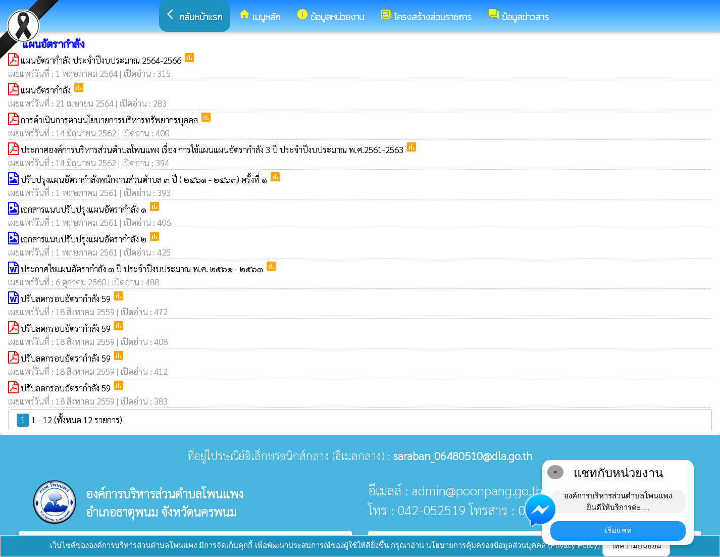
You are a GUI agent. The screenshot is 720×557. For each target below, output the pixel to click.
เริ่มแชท (618, 530)
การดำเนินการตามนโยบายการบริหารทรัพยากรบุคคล (110, 119)
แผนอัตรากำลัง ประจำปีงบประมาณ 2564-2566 (102, 60)
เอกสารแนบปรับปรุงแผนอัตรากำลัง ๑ (84, 209)
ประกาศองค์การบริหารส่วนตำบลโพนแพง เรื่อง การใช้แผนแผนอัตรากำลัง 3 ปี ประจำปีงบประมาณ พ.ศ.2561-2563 (213, 149)
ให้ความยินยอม (636, 545)
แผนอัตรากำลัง (47, 89)
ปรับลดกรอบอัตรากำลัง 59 (67, 298)
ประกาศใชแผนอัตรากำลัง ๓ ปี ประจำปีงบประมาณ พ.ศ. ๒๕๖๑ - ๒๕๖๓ (143, 268)
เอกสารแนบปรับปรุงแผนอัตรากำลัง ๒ (84, 238)
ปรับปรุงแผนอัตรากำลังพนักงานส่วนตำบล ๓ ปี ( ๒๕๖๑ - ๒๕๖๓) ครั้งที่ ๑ (145, 179)
